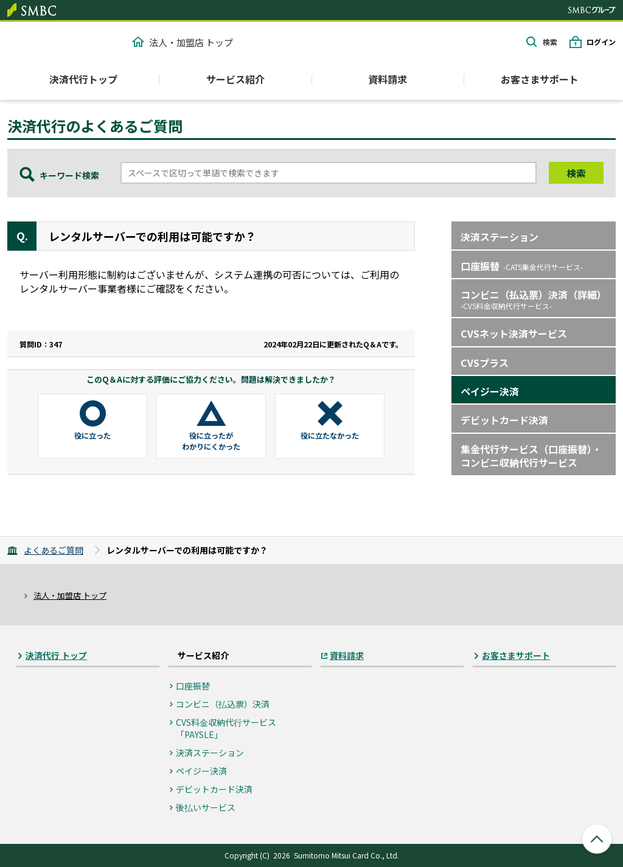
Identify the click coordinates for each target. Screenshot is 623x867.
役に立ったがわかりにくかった (211, 440)
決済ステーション (499, 236)
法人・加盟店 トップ (182, 42)
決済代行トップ (83, 79)
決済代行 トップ (56, 655)
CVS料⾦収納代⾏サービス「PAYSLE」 (226, 728)
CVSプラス (485, 362)
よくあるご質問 (53, 550)
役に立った (92, 435)
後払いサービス (205, 807)
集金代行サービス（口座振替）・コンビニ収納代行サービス (531, 456)
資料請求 (387, 79)
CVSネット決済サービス (514, 333)
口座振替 (522, 266)
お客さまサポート (540, 79)
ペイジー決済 (490, 391)
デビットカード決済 (504, 420)
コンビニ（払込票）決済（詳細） (534, 299)
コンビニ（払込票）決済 (223, 704)
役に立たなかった (330, 435)
